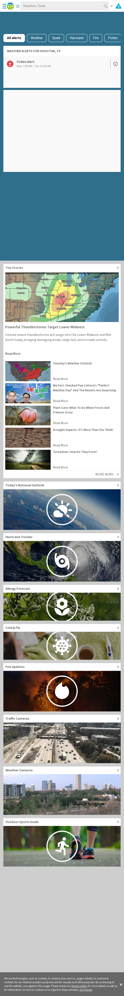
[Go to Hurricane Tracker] (62, 557)
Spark (56, 38)
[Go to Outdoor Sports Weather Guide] (62, 842)
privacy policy (79, 986)
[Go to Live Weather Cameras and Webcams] (62, 790)
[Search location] (64, 6)
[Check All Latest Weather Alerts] (119, 6)
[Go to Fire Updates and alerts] (62, 687)
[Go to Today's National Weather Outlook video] (62, 506)
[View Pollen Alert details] (57, 64)
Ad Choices (86, 990)
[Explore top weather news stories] (62, 268)
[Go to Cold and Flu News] (62, 642)
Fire (96, 38)
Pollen (112, 38)
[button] (121, 984)
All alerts (14, 38)
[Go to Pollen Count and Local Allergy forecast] (62, 603)
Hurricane (77, 38)
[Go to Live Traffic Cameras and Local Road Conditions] (62, 739)
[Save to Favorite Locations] (17, 6)
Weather (37, 38)
